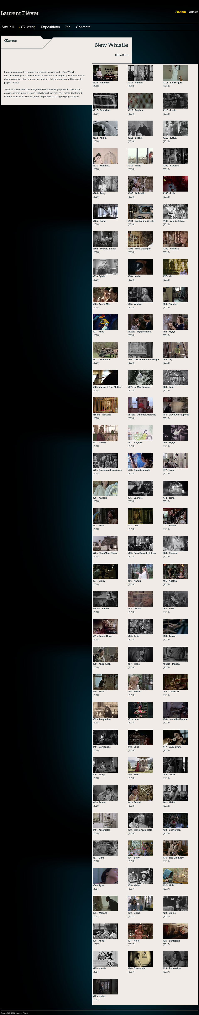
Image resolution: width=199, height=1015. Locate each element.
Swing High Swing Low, (41, 93)
